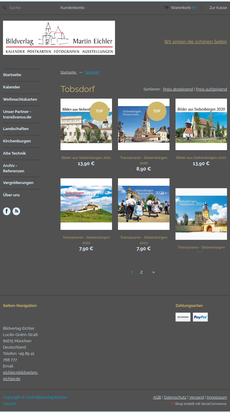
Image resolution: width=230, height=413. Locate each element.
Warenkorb (183, 7)
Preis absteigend (178, 89)
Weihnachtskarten (20, 99)
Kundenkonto (72, 7)
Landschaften (16, 128)
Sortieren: (152, 89)
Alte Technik (14, 153)
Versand (196, 397)
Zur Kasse (218, 7)
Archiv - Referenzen (13, 168)
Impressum (217, 397)
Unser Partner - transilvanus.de (17, 114)
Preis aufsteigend (211, 89)
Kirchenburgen (17, 141)
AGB (157, 397)
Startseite (12, 75)
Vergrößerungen (18, 182)
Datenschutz (175, 397)
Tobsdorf (91, 72)
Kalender (11, 87)
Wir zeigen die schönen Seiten (195, 41)
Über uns (11, 195)
